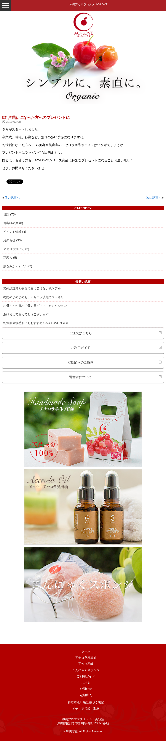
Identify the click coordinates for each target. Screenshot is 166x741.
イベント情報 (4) (14, 231)
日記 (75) (9, 214)
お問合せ (86, 689)
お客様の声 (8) (13, 223)
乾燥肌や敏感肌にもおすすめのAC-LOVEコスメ (35, 323)
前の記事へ (12, 197)
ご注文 (85, 682)
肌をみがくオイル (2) (17, 266)
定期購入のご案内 (115, 362)
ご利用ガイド (116, 347)
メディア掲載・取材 (85, 708)
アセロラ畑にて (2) (16, 249)
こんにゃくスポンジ (85, 670)
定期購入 (86, 695)
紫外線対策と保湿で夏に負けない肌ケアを (32, 288)
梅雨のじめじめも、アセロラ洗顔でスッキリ (33, 297)
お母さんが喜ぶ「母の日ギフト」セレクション (35, 305)
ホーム (85, 651)
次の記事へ (153, 197)
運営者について (115, 377)
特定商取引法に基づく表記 (86, 702)
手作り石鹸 (85, 663)
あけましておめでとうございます (26, 314)
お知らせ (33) (12, 240)
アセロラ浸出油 (85, 657)
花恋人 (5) (10, 257)
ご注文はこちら (115, 333)
